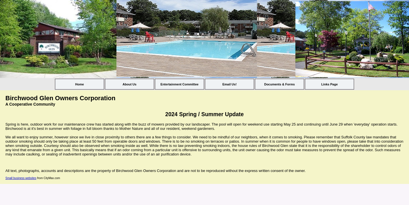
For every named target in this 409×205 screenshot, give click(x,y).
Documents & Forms (279, 84)
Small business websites (20, 178)
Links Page (329, 84)
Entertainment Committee (179, 84)
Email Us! (229, 84)
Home (79, 84)
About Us (130, 84)
